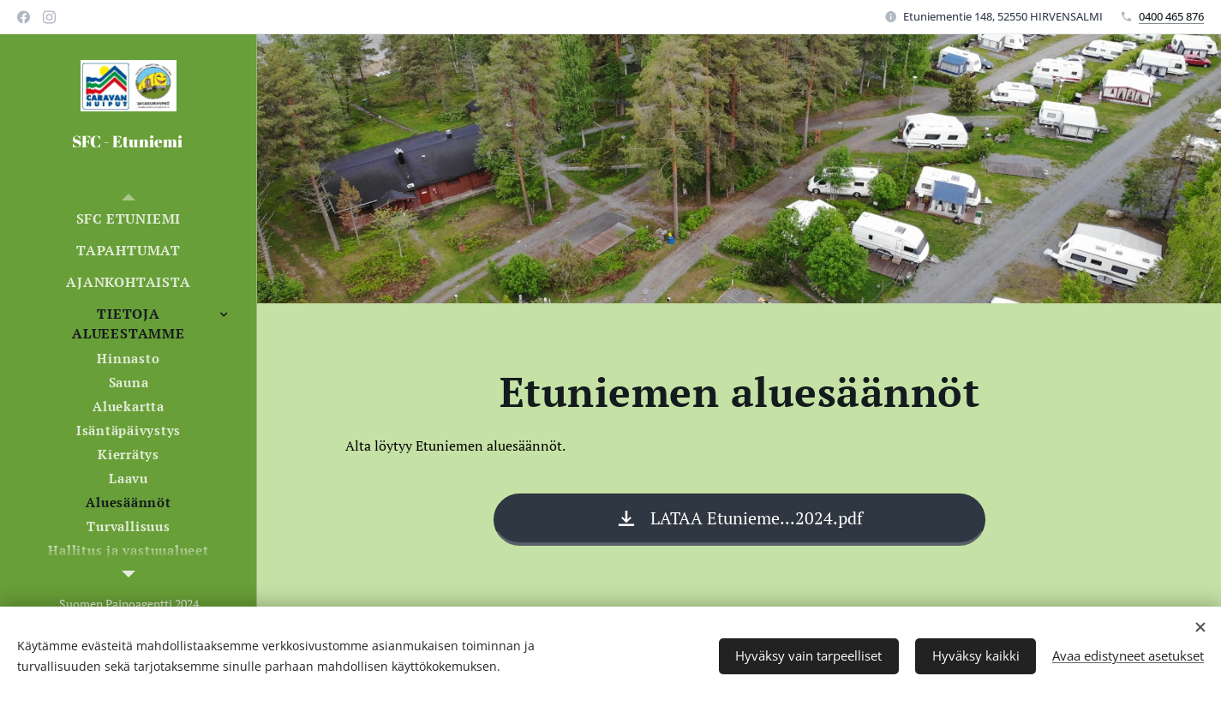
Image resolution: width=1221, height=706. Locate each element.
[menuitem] (128, 219)
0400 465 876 (1171, 16)
